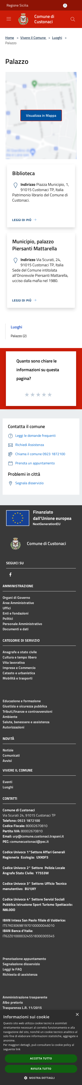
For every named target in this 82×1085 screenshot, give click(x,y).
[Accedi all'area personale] (65, 5)
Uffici (7, 608)
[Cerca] (72, 19)
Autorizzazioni (13, 727)
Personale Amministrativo (22, 623)
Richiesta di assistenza (20, 974)
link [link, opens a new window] (18, 1049)
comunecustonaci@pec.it (29, 841)
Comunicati (11, 755)
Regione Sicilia (17, 5)
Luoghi (57, 37)
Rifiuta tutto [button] (41, 1069)
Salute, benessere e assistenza (26, 721)
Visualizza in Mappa (41, 115)
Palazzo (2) (18, 335)
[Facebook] (10, 574)
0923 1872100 (28, 820)
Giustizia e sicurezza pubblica (25, 706)
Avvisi (7, 760)
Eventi (7, 781)
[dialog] (41, 1047)
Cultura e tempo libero (20, 657)
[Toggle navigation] (8, 18)
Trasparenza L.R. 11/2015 (22, 1007)
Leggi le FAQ (12, 969)
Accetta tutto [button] (41, 1058)
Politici (8, 618)
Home (9, 37)
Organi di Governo (16, 597)
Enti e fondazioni (15, 613)
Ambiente (10, 716)
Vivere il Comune (33, 37)
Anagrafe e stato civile (20, 652)
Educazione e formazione (22, 701)
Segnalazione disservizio (21, 964)
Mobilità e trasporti (17, 678)
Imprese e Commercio (19, 667)
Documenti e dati (15, 629)
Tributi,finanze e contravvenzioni (27, 711)
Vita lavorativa (14, 662)
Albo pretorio (13, 1002)
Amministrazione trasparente (25, 997)
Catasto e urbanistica (19, 673)
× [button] (77, 1014)
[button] (41, 1078)
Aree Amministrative (18, 602)
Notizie (8, 750)
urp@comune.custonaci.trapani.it (38, 836)
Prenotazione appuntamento (24, 958)
